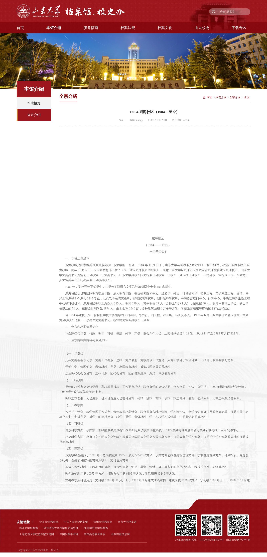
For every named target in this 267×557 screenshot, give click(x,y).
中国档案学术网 (69, 534)
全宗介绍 (34, 116)
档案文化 (165, 28)
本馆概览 (34, 104)
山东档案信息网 (120, 534)
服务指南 (90, 28)
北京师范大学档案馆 (96, 528)
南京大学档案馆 (127, 521)
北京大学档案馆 (48, 521)
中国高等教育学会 (94, 534)
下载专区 (239, 28)
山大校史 (202, 28)
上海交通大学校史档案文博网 (36, 534)
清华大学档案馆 (102, 521)
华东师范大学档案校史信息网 (61, 528)
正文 (246, 97)
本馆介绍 (53, 28)
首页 (20, 28)
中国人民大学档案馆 (76, 521)
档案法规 (127, 28)
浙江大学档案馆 (28, 528)
